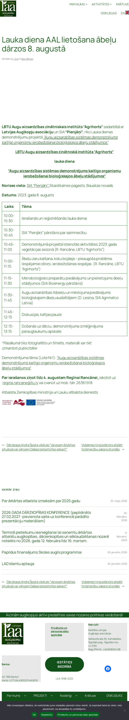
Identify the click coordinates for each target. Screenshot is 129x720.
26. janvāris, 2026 (117, 552)
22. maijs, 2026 (119, 501)
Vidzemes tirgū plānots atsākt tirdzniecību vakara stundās (102, 447)
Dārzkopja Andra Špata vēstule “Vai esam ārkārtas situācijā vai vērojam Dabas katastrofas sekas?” (38, 447)
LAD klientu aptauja (18, 564)
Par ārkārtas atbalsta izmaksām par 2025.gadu (41, 501)
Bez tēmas (27, 59)
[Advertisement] (64, 95)
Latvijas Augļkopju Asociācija (36, 8)
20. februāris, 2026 (121, 516)
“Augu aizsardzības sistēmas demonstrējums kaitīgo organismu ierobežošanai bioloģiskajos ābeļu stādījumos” (53, 362)
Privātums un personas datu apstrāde (78, 714)
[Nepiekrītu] (124, 710)
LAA (16, 59)
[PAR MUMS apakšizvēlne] (78, 4)
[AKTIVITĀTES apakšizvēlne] (102, 4)
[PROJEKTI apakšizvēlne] (52, 695)
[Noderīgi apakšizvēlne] (76, 695)
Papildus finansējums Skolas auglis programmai (42, 552)
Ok (34, 714)
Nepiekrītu (46, 714)
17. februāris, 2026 (121, 536)
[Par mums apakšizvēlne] (25, 695)
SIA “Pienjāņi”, (38, 185)
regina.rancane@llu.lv (20, 382)
